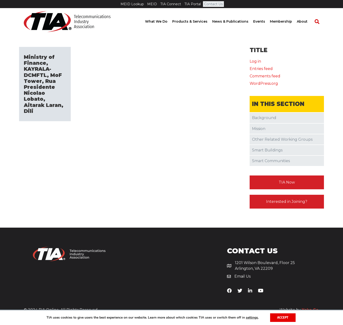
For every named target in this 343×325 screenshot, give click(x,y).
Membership (285, 21)
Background (264, 117)
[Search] (319, 21)
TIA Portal (192, 4)
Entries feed (261, 68)
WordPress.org (264, 83)
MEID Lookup (132, 4)
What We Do (161, 21)
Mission (258, 128)
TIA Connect (170, 4)
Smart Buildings (267, 150)
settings (252, 317)
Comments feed (265, 76)
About (306, 21)
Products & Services (194, 21)
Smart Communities (271, 161)
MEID (152, 4)
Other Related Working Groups (282, 139)
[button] (287, 182)
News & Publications (235, 21)
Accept (282, 317)
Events (264, 21)
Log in (255, 61)
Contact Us (213, 4)
